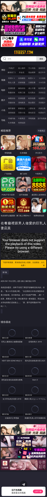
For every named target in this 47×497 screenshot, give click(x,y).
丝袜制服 (21, 82)
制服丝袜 (11, 92)
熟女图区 (31, 102)
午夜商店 (21, 118)
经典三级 (21, 92)
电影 (3, 90)
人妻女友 (31, 108)
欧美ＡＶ (31, 78)
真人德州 (21, 68)
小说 (3, 110)
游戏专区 (41, 68)
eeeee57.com (23, 52)
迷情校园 (11, 112)
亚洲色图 (21, 98)
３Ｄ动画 (41, 78)
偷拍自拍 (21, 88)
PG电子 (12, 68)
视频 (3, 80)
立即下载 (37, 491)
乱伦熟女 (31, 92)
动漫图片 (41, 98)
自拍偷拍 (21, 78)
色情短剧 (21, 122)
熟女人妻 (11, 82)
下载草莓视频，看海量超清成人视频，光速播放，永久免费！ (24, 264)
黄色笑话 (31, 112)
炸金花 (21, 72)
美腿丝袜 (11, 102)
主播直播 (31, 82)
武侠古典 (41, 108)
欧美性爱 (41, 88)
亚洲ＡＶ (11, 78)
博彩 (3, 70)
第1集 (5, 272)
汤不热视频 (42, 118)
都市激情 (11, 108)
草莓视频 (31, 118)
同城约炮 (11, 118)
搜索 (41, 59)
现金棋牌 (31, 72)
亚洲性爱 (11, 88)
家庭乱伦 (21, 108)
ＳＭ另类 (41, 82)
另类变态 (41, 92)
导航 (3, 120)
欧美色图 (31, 98)
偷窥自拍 (11, 98)
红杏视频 (11, 122)
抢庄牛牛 (41, 72)
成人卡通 (31, 88)
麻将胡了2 (12, 72)
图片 (3, 100)
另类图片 (41, 102)
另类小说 (21, 112)
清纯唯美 (21, 102)
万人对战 (31, 68)
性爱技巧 (41, 112)
